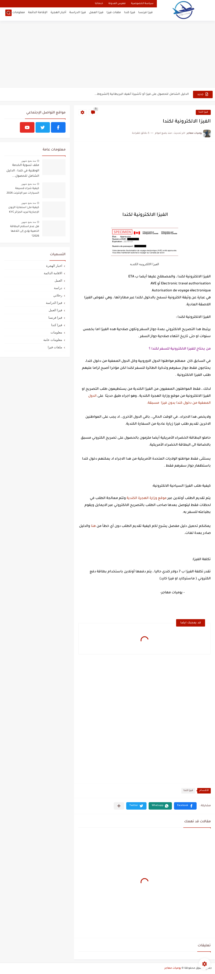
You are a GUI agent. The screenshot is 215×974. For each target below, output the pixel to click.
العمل (58, 280)
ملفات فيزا (114, 13)
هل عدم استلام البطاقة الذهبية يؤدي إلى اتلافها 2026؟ (24, 231)
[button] (185, 806)
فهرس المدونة (117, 3)
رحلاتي (57, 295)
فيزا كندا (129, 13)
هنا (93, 526)
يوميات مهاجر (172, 968)
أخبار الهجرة (58, 13)
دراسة (58, 288)
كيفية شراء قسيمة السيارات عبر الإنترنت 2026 (23, 191)
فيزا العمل (96, 13)
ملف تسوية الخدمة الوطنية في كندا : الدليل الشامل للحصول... (22, 171)
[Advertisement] (107, 55)
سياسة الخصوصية (142, 3)
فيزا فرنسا (145, 13)
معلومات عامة (15, 13)
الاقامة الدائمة (53, 273)
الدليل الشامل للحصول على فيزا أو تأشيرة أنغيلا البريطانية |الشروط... (141, 94)
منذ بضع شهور (28, 160)
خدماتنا (99, 3)
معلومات (56, 332)
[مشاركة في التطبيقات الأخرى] (119, 806)
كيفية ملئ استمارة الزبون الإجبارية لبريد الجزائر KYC (23, 210)
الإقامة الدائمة (37, 13)
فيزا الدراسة (77, 13)
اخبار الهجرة (54, 265)
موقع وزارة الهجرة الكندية (146, 498)
